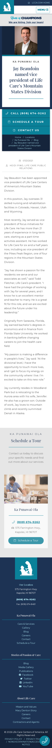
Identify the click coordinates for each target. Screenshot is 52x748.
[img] (7, 113)
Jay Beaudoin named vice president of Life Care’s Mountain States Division (25, 146)
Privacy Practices (36, 739)
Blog (36, 140)
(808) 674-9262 (28, 527)
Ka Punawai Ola (22, 140)
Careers (26, 635)
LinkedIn (26, 682)
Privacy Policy (13, 739)
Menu (43, 10)
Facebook (26, 675)
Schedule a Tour (26, 121)
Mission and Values (26, 706)
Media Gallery (26, 667)
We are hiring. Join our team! (26, 20)
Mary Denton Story (26, 710)
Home (18, 137)
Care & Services (26, 624)
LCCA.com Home (39, 3)
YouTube (26, 686)
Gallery (26, 627)
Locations (30, 137)
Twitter (26, 678)
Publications (26, 671)
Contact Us (26, 130)
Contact (26, 639)
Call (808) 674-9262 (26, 113)
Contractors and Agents (26, 722)
